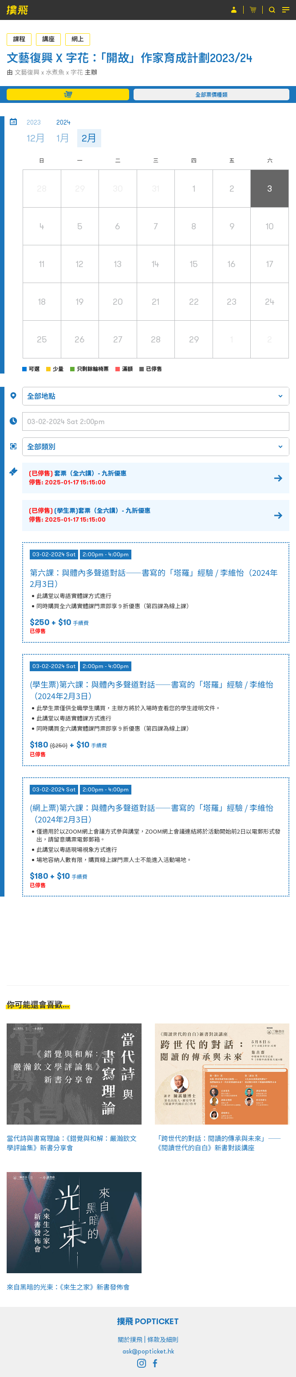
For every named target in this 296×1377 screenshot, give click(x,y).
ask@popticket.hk (148, 1351)
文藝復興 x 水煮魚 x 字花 (49, 72)
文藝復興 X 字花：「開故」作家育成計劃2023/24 (130, 58)
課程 (19, 39)
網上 (77, 39)
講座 (48, 39)
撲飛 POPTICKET (148, 1321)
